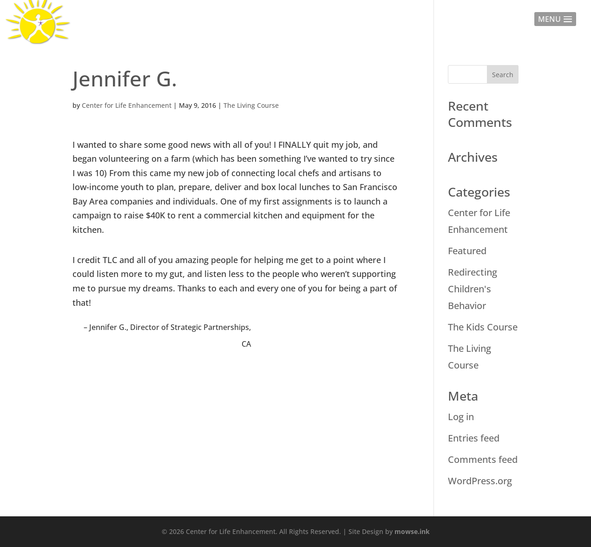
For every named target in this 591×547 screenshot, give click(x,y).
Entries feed (473, 438)
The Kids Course (483, 327)
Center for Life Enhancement (126, 105)
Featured (467, 250)
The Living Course (251, 105)
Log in (461, 416)
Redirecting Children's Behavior (472, 289)
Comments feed (483, 459)
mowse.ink (412, 531)
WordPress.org (480, 481)
